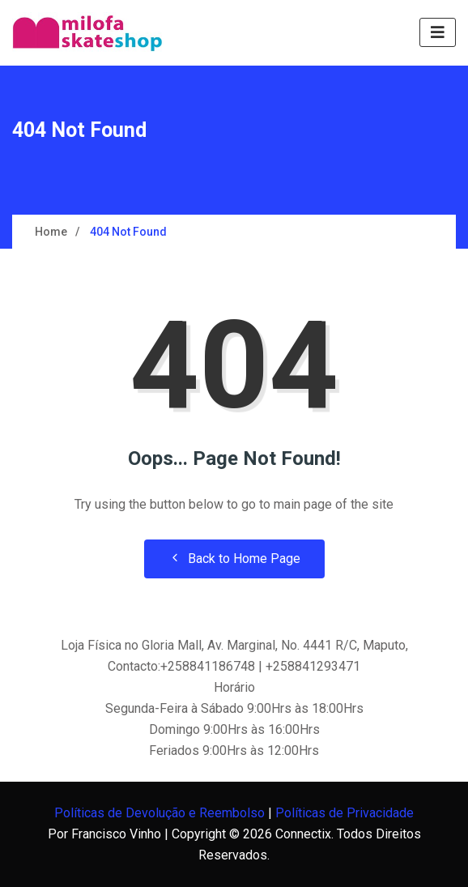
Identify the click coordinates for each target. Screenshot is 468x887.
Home (51, 231)
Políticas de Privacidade (344, 813)
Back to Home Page (234, 558)
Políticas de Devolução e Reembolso (159, 813)
